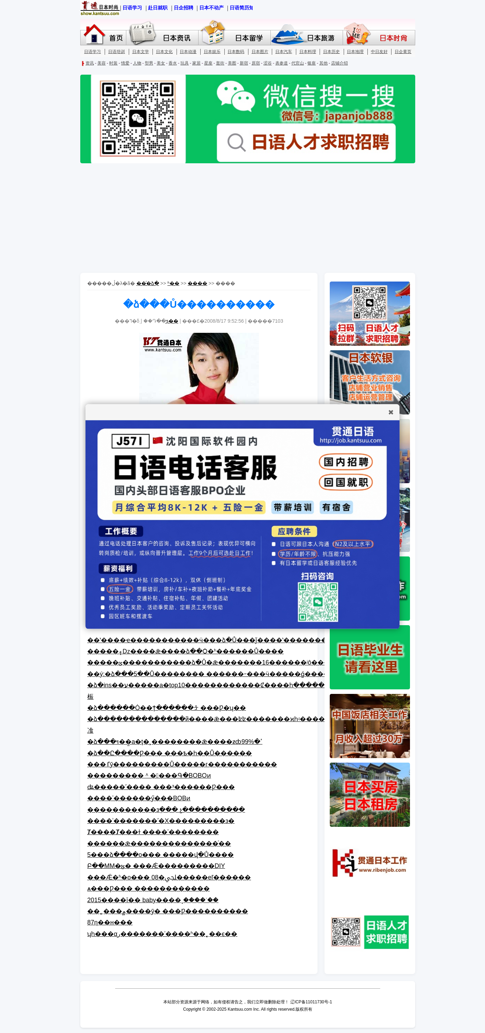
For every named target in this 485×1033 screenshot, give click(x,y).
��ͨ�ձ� (147, 283)
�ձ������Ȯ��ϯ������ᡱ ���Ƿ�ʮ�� (166, 707)
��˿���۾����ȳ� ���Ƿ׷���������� (167, 911)
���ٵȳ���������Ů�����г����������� (182, 764)
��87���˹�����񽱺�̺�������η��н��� (110, 922)
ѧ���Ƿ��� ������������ (148, 888)
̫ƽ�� (172, 321)
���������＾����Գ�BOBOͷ (149, 775)
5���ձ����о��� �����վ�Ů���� (160, 854)
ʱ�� (173, 283)
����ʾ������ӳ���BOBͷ (139, 798)
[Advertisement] (242, 219)
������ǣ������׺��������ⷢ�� (159, 843)
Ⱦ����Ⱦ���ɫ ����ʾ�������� (153, 832)
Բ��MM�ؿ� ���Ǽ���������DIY (156, 865)
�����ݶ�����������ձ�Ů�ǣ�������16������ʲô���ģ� (213, 662)
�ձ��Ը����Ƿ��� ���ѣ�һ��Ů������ (169, 753)
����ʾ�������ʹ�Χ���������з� (160, 820)
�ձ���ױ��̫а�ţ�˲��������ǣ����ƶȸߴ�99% (174, 741)
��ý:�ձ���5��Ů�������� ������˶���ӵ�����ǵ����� (211, 674)
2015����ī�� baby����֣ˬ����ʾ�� (152, 900)
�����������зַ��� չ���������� (166, 809)
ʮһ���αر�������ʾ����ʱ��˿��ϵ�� (162, 933)
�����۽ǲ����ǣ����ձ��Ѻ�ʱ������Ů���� (185, 651)
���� (197, 283)
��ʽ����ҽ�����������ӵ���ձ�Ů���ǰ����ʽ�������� (210, 640)
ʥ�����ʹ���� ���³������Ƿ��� (161, 787)
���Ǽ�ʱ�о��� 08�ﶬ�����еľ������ (169, 877)
